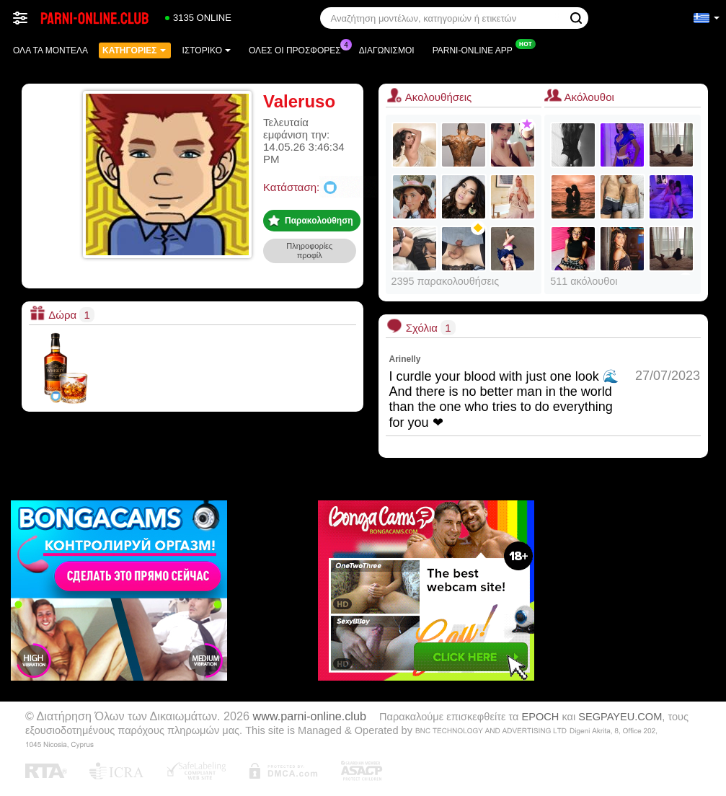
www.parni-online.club (309, 715)
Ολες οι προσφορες (298, 49)
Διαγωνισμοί (387, 50)
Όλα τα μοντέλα (50, 50)
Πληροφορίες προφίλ (309, 251)
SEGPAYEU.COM (620, 716)
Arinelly (405, 359)
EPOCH (540, 716)
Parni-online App (476, 49)
